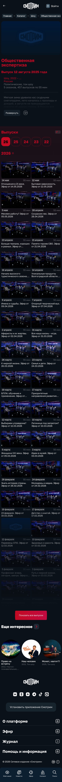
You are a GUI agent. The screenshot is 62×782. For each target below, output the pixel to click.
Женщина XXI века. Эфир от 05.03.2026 (15, 454)
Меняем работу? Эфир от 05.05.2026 (15, 215)
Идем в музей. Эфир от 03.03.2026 (43, 454)
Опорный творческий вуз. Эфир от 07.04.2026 (45, 305)
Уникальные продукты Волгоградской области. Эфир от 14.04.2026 (44, 276)
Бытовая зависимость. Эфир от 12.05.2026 (43, 185)
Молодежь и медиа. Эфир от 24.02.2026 (45, 484)
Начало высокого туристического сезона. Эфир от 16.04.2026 (14, 276)
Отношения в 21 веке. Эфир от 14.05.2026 (13, 185)
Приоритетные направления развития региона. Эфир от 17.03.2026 (44, 397)
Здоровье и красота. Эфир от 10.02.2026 (45, 544)
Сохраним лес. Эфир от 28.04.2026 (44, 215)
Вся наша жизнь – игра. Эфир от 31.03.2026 (44, 334)
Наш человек (29, 661)
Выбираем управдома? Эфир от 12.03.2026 (13, 424)
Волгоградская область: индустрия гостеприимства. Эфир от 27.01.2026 (45, 606)
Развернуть (12, 113)
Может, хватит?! (51, 661)
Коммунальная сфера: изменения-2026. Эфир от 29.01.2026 (15, 605)
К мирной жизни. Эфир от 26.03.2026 (15, 364)
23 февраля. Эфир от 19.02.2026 (12, 514)
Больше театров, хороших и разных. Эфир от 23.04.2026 (15, 246)
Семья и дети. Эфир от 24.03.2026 (43, 364)
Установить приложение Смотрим (31, 707)
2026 (13, 153)
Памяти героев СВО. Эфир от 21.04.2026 (45, 245)
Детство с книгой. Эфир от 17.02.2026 (45, 514)
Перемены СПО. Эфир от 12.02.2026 (14, 544)
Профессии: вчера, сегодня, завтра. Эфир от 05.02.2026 (15, 575)
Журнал (31, 741)
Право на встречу (6, 662)
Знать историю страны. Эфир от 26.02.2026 (13, 484)
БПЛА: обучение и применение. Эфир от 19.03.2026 (13, 396)
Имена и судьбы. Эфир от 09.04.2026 (15, 305)
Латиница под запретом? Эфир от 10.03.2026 (45, 424)
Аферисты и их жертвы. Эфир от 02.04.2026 (14, 334)
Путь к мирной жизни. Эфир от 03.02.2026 (43, 574)
